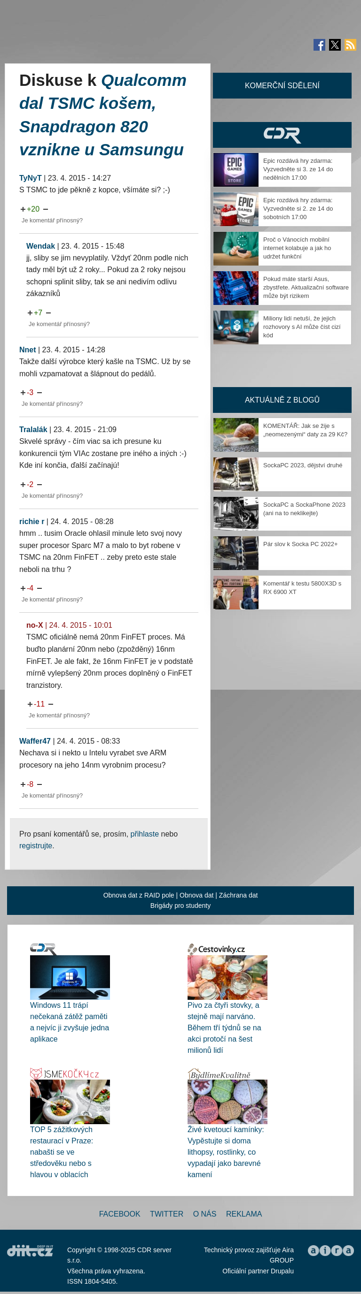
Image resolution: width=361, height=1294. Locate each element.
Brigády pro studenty (180, 905)
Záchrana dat (238, 895)
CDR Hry (282, 135)
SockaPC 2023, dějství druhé (302, 465)
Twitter (166, 1214)
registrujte (35, 846)
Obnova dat (196, 895)
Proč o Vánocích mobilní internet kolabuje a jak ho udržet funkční (297, 248)
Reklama (244, 1214)
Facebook (120, 1214)
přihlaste (145, 834)
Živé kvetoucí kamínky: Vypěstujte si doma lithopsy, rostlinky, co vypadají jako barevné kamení (226, 1152)
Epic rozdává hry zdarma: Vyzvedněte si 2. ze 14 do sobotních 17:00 (298, 209)
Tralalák (33, 430)
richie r (31, 521)
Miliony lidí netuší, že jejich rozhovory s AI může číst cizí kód (302, 327)
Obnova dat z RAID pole (138, 895)
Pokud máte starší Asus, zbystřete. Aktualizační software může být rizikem (306, 287)
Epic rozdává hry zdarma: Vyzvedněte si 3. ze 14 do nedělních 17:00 (298, 169)
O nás (205, 1214)
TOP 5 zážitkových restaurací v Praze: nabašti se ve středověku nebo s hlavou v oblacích (61, 1152)
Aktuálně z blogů (282, 400)
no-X (34, 625)
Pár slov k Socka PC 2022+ (300, 544)
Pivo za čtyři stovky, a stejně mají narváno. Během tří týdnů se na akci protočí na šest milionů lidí (224, 1027)
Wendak (40, 246)
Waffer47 (35, 741)
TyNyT (30, 178)
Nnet (27, 350)
